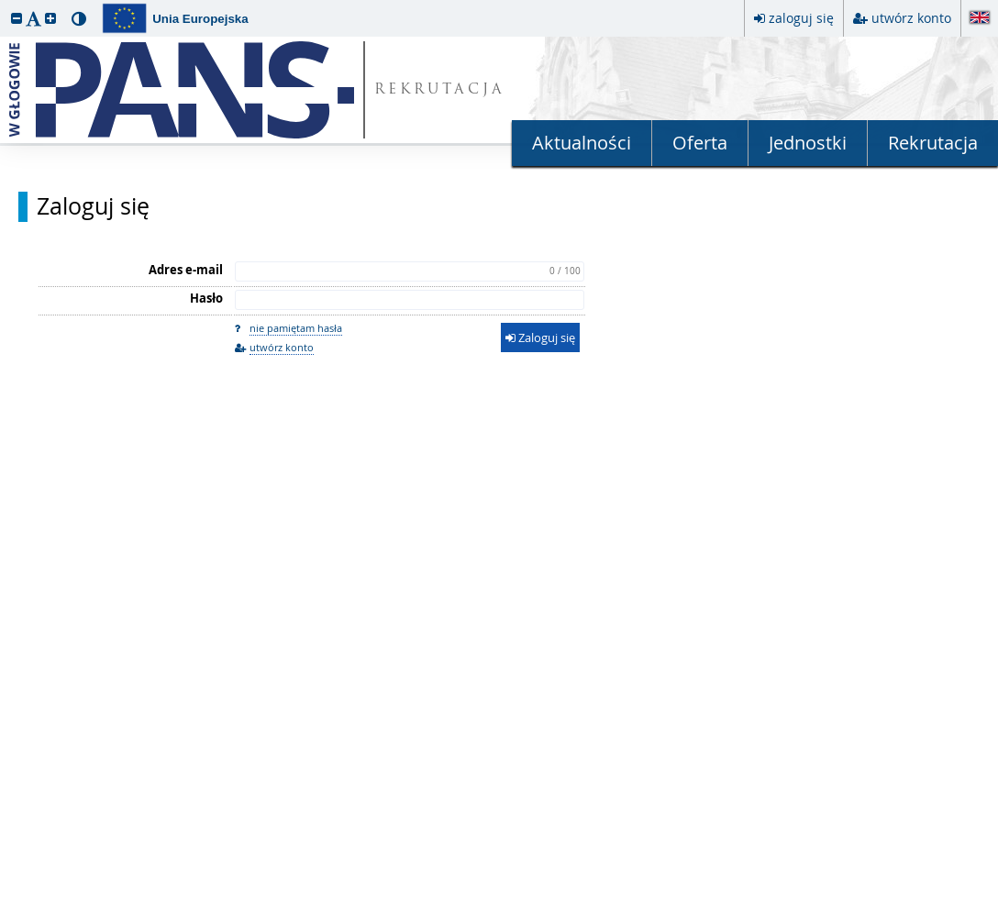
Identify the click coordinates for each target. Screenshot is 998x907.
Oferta (699, 142)
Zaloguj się (93, 206)
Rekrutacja (933, 142)
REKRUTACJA (439, 90)
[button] (16, 18)
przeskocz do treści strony (4, 4)
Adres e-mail (186, 269)
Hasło (206, 298)
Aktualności (581, 142)
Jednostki (808, 142)
